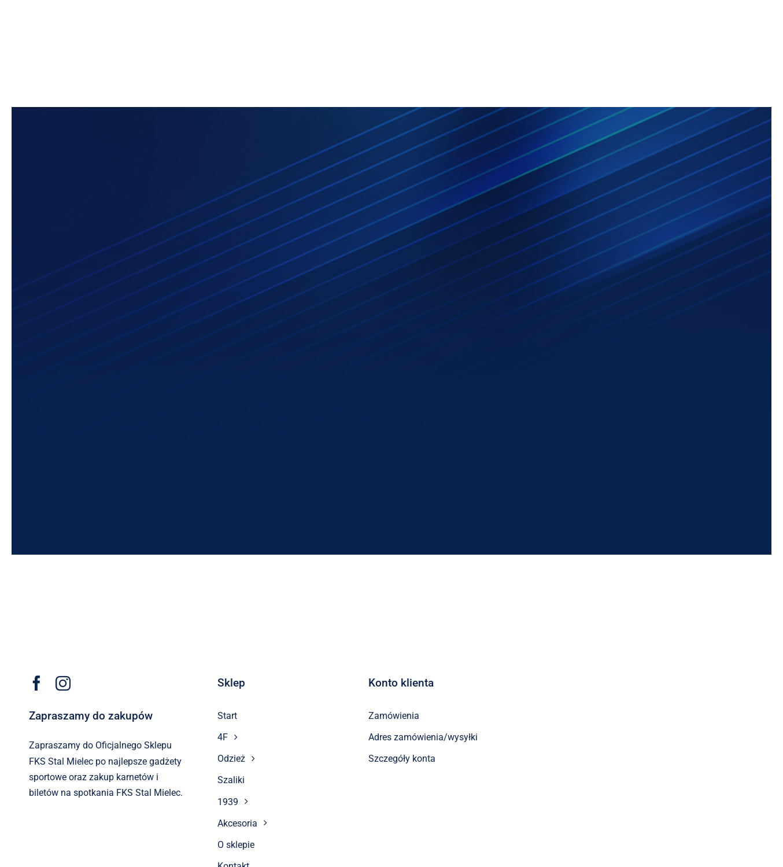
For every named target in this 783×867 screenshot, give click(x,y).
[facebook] (36, 683)
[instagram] (63, 683)
